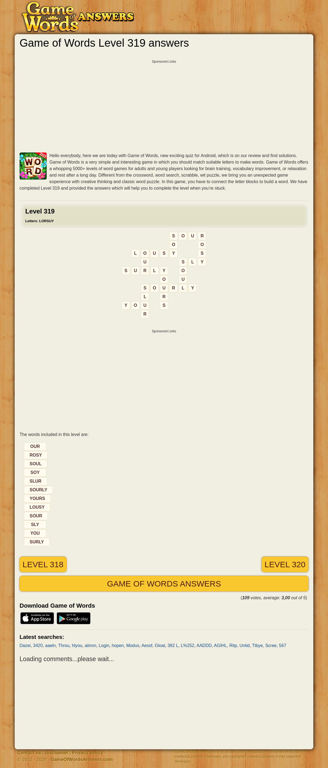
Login (104, 645)
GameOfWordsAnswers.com (82, 759)
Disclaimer (56, 752)
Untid (244, 645)
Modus (132, 645)
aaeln (50, 645)
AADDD (204, 645)
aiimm (90, 645)
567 (282, 645)
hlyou (77, 645)
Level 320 (284, 564)
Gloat (160, 645)
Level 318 (43, 564)
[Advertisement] (164, 104)
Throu (64, 645)
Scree (271, 645)
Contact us (29, 752)
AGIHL (220, 645)
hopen (118, 645)
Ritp (233, 645)
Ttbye (257, 645)
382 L (173, 645)
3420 (38, 645)
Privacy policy (87, 752)
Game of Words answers (164, 583)
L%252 (187, 645)
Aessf (146, 645)
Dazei (25, 645)
